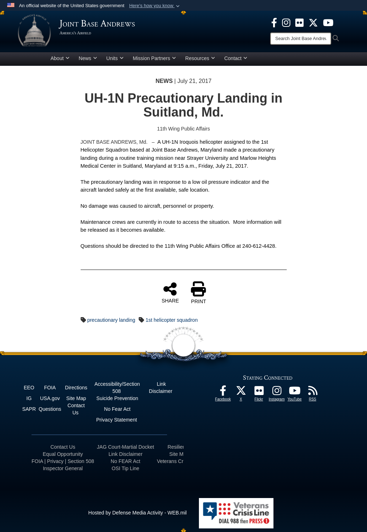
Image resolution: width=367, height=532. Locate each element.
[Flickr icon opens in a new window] (299, 22)
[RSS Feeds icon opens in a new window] (312, 392)
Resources (200, 58)
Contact (235, 58)
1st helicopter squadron (172, 320)
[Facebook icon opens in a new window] (274, 22)
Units (115, 58)
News (88, 58)
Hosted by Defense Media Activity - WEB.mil (137, 513)
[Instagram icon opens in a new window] (286, 22)
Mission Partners (154, 58)
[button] (155, 5)
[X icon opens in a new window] (313, 22)
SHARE (170, 292)
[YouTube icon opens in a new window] (328, 22)
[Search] (300, 39)
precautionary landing (111, 320)
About (60, 58)
